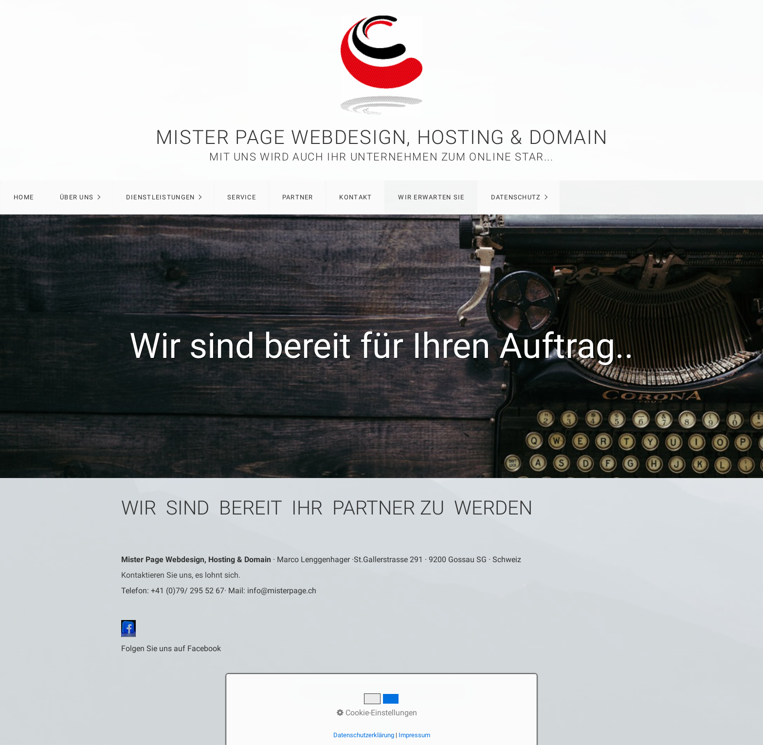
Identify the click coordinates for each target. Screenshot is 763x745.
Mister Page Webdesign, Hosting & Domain (381, 137)
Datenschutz (516, 197)
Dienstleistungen (160, 197)
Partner (297, 197)
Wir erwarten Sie (431, 197)
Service (241, 197)
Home (24, 197)
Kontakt (355, 197)
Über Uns (76, 197)
